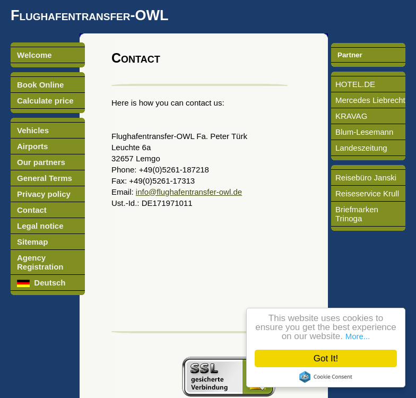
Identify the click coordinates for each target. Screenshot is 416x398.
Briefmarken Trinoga (356, 214)
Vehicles (33, 130)
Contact (32, 209)
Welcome (34, 54)
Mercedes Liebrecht (370, 100)
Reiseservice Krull (367, 193)
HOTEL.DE (355, 84)
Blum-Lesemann (364, 131)
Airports (32, 146)
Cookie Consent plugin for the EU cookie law (325, 377)
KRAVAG (351, 115)
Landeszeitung (361, 147)
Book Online (40, 84)
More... (357, 336)
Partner (349, 55)
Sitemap (32, 241)
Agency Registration (40, 262)
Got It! (326, 358)
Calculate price (45, 100)
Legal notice (40, 225)
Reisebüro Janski (365, 177)
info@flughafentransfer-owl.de (189, 191)
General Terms (44, 178)
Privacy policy (44, 193)
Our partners (41, 162)
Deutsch (41, 282)
